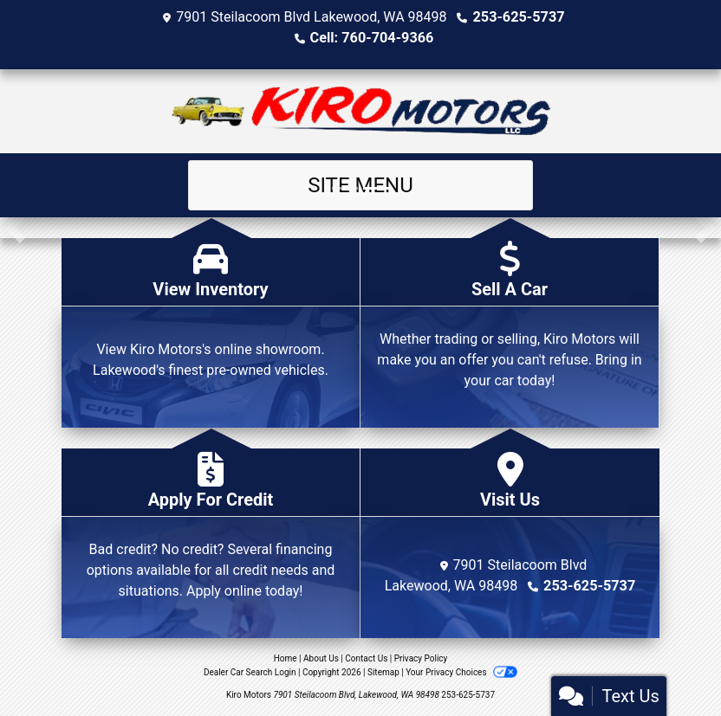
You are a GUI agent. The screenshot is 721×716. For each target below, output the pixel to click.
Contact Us (366, 658)
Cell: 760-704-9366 (371, 37)
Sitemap (383, 672)
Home (285, 658)
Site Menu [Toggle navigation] (360, 185)
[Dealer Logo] (361, 111)
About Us (321, 658)
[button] (15, 227)
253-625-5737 (518, 17)
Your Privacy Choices (461, 672)
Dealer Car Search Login (250, 672)
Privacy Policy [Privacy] (421, 658)
